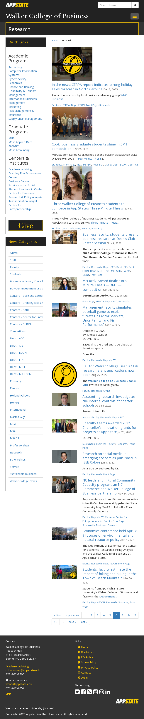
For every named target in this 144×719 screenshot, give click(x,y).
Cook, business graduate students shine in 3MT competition (90, 146)
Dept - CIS (133, 164)
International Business (23, 99)
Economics (15, 83)
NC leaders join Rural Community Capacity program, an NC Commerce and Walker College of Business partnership (108, 486)
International (18, 409)
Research (104, 105)
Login (83, 677)
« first (58, 615)
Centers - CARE (20, 310)
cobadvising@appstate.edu (23, 670)
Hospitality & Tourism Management (22, 92)
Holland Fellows (20, 395)
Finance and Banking (21, 87)
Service (14, 467)
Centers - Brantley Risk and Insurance (34, 302)
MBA (79, 164)
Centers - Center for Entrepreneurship (34, 317)
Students (57, 164)
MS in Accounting (19, 150)
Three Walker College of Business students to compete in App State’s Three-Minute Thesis (88, 206)
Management (17, 102)
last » (84, 622)
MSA (13, 431)
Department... (108, 596)
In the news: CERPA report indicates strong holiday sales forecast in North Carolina (92, 86)
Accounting (15, 67)
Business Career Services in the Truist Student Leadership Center (26, 185)
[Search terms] (115, 5)
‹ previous (72, 615)
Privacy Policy (88, 667)
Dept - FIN (16, 359)
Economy (16, 381)
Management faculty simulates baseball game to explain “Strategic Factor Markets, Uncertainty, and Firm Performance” (107, 316)
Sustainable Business (94, 444)
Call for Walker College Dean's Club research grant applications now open (110, 370)
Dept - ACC (109, 267)
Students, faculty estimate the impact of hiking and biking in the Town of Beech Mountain (109, 573)
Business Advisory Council (26, 281)
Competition (18, 331)
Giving (108, 164)
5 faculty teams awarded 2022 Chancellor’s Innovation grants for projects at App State (109, 427)
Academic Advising (20, 169)
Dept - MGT (96, 271)
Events (126, 271)
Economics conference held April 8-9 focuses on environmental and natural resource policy (110, 535)
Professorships (20, 445)
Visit (8, 694)
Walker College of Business (47, 16)
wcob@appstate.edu (19, 684)
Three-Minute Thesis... (105, 222)
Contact (84, 672)
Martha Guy (17, 417)
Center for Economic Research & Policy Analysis (25, 195)
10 (55, 622)
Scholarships (18, 459)
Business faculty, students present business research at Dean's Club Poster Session (110, 238)
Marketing (15, 107)
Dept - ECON (78, 105)
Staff (13, 260)
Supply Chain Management (25, 118)
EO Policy (85, 657)
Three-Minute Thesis (88, 158)
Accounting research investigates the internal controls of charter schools (108, 400)
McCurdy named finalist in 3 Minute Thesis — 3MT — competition (104, 285)
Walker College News (23, 481)
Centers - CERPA (61, 105)
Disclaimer (86, 652)
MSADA (87, 164)
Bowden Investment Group (27, 288)
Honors (15, 402)
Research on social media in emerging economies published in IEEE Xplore (109, 458)
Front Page (92, 105)
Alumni (86, 417)
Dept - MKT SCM (112, 271)
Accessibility (87, 662)
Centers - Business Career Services (32, 295)
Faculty (86, 267)
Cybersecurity (17, 79)
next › (72, 622)
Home (55, 40)
